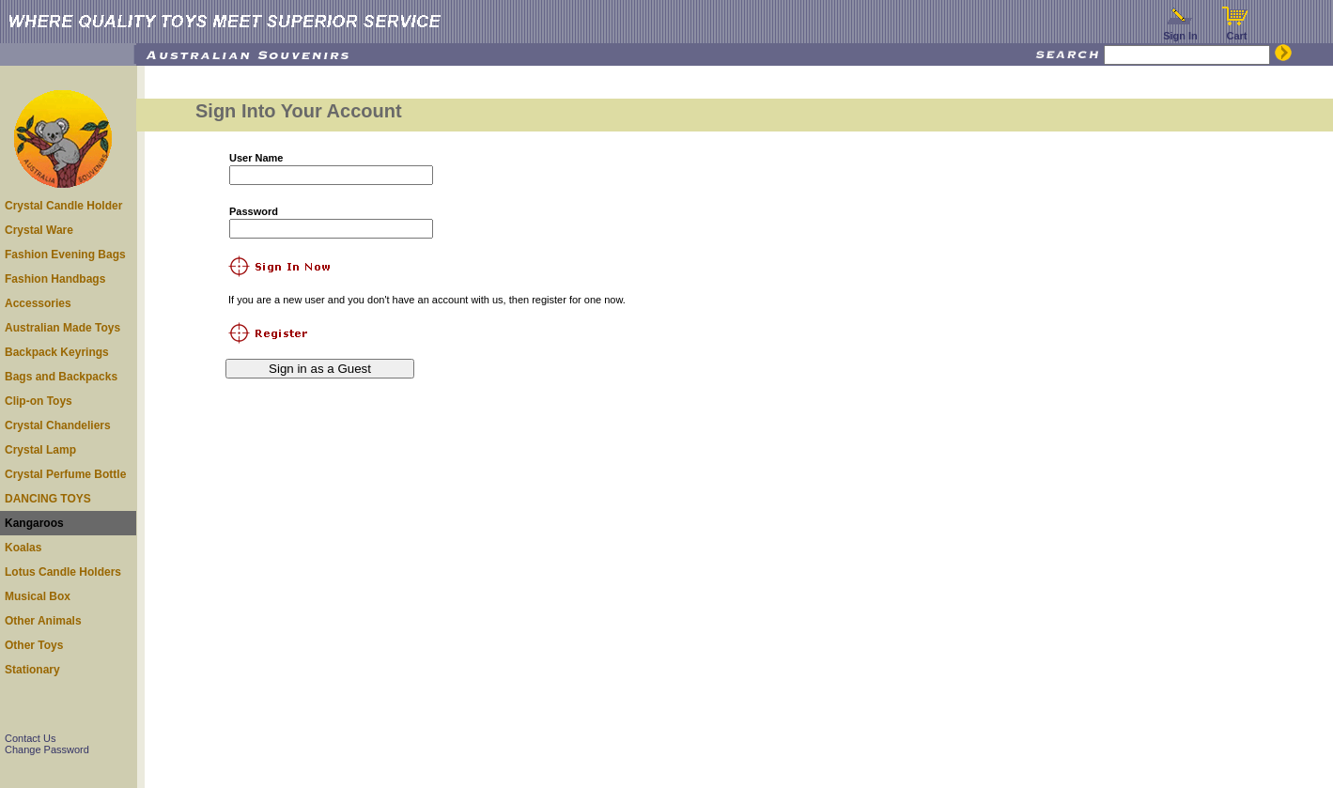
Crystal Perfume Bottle (65, 474)
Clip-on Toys (38, 401)
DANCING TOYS (48, 498)
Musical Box (37, 596)
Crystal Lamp (40, 449)
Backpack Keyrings (57, 352)
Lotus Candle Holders (63, 572)
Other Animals (43, 620)
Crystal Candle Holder (63, 205)
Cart (1237, 31)
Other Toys (34, 645)
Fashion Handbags (55, 279)
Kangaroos (34, 523)
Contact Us (30, 738)
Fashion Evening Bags (65, 254)
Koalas (23, 547)
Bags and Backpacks (61, 376)
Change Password (47, 749)
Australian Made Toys (62, 327)
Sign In (1180, 31)
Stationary (32, 669)
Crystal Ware (39, 230)
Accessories (38, 303)
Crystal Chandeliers (58, 425)
